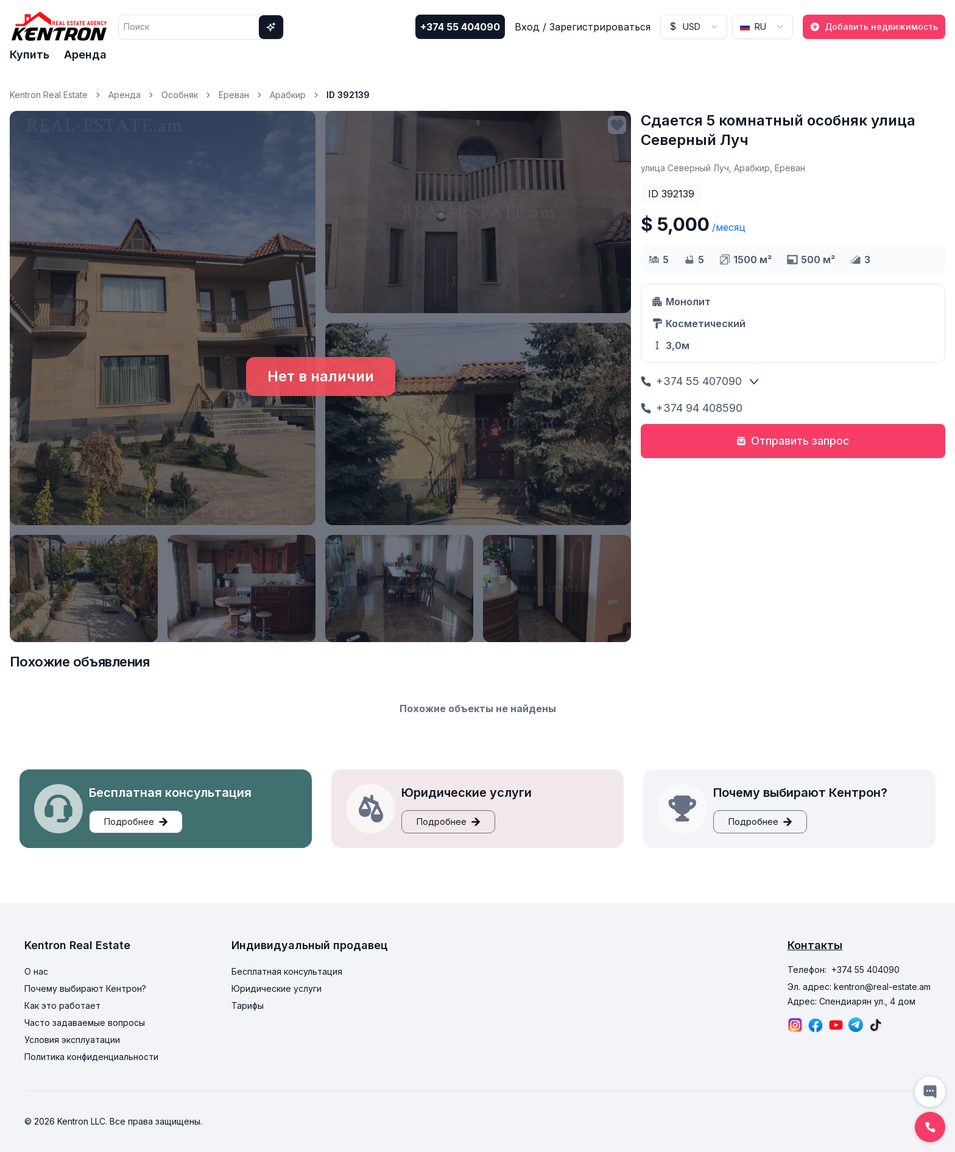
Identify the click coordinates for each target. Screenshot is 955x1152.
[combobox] (693, 27)
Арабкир (288, 95)
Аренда (85, 54)
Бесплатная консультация (286, 971)
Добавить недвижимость (874, 26)
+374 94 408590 (691, 407)
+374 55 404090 (460, 27)
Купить (29, 54)
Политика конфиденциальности (91, 1056)
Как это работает (62, 1005)
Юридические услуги (276, 988)
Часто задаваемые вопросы (84, 1022)
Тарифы (247, 1005)
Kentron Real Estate (49, 95)
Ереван (234, 95)
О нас (36, 971)
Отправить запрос (793, 440)
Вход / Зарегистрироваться (582, 27)
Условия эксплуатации (72, 1039)
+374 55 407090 (691, 381)
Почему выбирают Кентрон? (85, 988)
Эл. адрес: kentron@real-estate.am (859, 986)
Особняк (179, 95)
